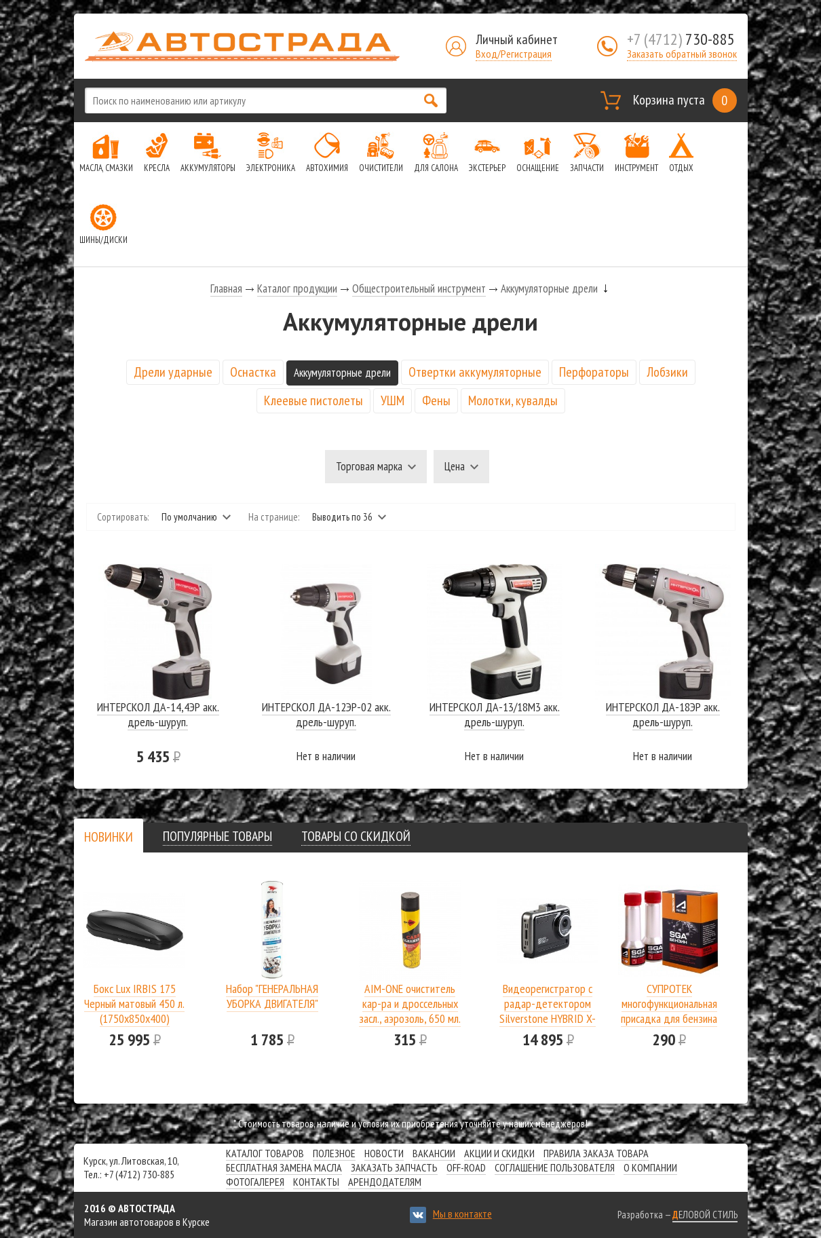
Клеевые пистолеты (313, 400)
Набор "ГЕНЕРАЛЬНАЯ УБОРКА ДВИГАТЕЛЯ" (272, 996)
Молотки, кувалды (513, 400)
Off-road (466, 1167)
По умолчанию (189, 516)
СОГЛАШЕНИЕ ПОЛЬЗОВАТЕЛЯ (555, 1167)
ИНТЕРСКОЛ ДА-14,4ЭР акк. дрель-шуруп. (158, 714)
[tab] (108, 837)
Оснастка (253, 372)
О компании (650, 1167)
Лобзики (667, 372)
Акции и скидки (499, 1153)
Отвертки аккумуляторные (474, 372)
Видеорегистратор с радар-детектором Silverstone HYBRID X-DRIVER (547, 1011)
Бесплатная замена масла (284, 1167)
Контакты (316, 1181)
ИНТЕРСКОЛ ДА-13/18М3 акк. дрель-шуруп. (494, 714)
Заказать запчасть (394, 1167)
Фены (436, 400)
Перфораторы (594, 372)
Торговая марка (369, 466)
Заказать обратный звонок (682, 53)
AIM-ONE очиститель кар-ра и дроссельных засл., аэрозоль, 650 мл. (410, 1003)
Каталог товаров (265, 1153)
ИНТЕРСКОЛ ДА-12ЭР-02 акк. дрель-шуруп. (326, 714)
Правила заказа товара (596, 1153)
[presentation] (108, 837)
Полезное (334, 1153)
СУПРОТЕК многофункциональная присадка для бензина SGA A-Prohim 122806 (669, 1011)
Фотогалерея (255, 1181)
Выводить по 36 (342, 516)
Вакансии (434, 1153)
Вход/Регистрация (514, 53)
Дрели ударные (173, 372)
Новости (384, 1153)
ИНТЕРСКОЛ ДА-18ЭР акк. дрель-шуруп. (663, 714)
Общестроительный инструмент (419, 288)
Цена (454, 466)
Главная (226, 288)
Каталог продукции (297, 288)
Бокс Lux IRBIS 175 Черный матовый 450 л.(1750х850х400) (134, 1003)
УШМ (392, 400)
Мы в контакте (462, 1213)
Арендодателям (384, 1181)
